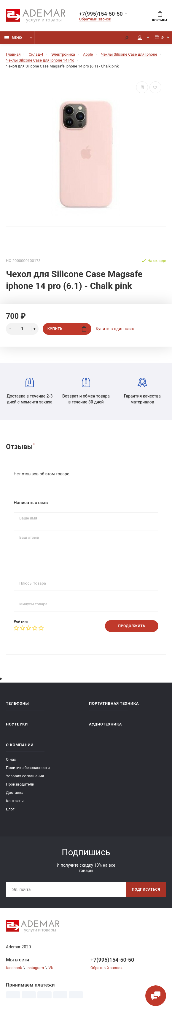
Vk (50, 968)
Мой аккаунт (140, 38)
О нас (11, 759)
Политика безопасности (28, 767)
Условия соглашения (25, 776)
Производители (20, 784)
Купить (66, 329)
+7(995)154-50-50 (101, 14)
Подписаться (146, 889)
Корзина (159, 16)
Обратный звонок (95, 19)
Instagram (35, 968)
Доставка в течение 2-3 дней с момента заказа (29, 391)
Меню (13, 38)
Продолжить (131, 626)
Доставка (14, 792)
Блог (10, 809)
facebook (14, 968)
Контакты (15, 801)
